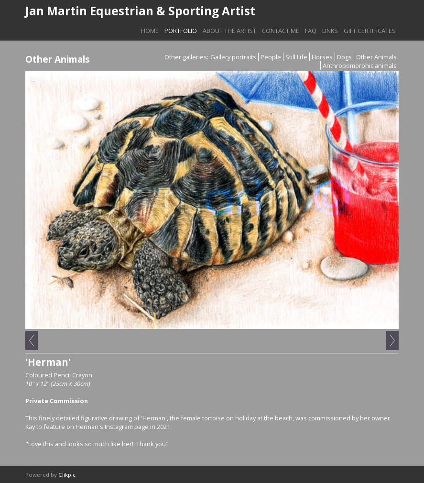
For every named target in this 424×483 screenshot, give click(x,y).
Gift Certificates (370, 30)
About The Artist (229, 30)
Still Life (296, 57)
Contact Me (280, 30)
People (271, 57)
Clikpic (67, 474)
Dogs (344, 57)
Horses (322, 57)
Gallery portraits (233, 57)
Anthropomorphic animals (360, 65)
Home (150, 30)
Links (330, 30)
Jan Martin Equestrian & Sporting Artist (140, 11)
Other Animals (376, 57)
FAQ (310, 30)
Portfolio (180, 30)
